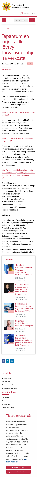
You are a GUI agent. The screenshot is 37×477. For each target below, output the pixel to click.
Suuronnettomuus (8, 407)
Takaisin (6, 29)
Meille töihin (6, 382)
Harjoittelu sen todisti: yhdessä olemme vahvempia (23, 323)
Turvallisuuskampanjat (9, 388)
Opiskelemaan (6, 378)
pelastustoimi (6, 69)
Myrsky (4, 401)
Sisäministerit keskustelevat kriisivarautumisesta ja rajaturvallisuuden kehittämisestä (23, 340)
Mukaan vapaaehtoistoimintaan (12, 385)
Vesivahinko (6, 404)
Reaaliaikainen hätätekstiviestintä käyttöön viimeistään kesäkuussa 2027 (24, 307)
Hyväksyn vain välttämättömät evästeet (18, 472)
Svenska (26, 13)
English (33, 13)
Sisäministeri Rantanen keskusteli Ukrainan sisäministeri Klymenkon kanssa (23, 270)
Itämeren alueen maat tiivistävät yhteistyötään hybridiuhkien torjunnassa (22, 289)
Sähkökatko (6, 398)
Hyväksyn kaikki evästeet (18, 467)
